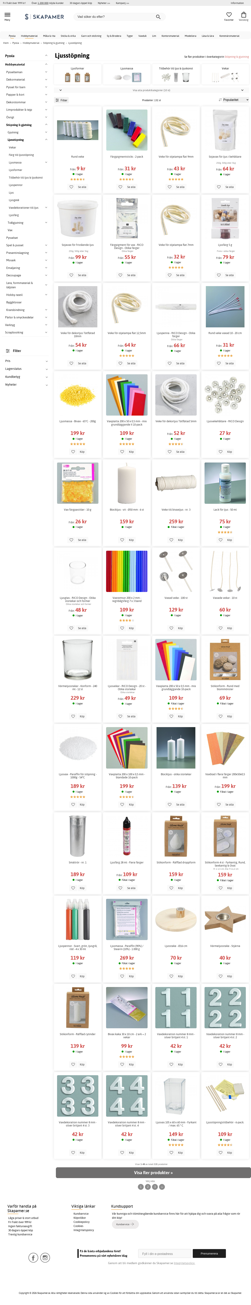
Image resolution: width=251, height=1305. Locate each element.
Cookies (78, 1226)
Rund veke (77, 156)
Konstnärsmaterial (229, 35)
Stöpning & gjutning (237, 56)
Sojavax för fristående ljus (78, 244)
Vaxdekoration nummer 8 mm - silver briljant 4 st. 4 (127, 1124)
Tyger (130, 35)
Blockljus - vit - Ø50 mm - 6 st (127, 509)
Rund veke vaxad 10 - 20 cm (225, 333)
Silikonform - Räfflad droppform (176, 862)
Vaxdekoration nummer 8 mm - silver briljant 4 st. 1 (176, 1036)
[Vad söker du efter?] (120, 17)
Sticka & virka (68, 35)
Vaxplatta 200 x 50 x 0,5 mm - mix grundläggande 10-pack (176, 687)
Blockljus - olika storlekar (176, 774)
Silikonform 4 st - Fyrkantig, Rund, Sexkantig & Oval (225, 864)
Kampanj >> (122, 2)
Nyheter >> (104, 2)
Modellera (190, 35)
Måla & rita (49, 35)
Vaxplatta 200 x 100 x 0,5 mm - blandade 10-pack (127, 776)
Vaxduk (142, 35)
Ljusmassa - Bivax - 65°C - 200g (77, 421)
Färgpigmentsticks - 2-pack (126, 156)
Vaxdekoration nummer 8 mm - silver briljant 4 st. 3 (78, 1124)
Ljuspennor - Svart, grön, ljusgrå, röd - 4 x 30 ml (77, 947)
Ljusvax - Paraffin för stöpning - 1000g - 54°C (78, 776)
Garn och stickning (91, 35)
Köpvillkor (80, 1218)
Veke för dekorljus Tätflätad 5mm (176, 421)
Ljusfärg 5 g (225, 244)
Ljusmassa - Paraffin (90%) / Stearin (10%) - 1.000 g (126, 947)
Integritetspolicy (84, 1230)
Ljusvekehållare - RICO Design (225, 421)
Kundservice (81, 1213)
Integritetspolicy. (184, 1263)
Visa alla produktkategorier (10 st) (151, 90)
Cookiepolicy (82, 1222)
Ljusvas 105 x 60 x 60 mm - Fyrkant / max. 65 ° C (176, 1124)
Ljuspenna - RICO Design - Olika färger (176, 334)
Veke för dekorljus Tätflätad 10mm (78, 334)
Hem (6, 42)
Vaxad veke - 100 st (176, 597)
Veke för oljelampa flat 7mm (176, 244)
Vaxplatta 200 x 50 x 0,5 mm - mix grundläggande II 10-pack (127, 423)
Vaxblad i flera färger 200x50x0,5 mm (225, 776)
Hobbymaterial (29, 35)
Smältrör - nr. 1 (77, 862)
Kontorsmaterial (170, 35)
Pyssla (12, 35)
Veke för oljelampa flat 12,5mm (127, 333)
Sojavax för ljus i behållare (225, 156)
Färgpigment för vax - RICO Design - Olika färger (126, 246)
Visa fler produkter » (153, 1172)
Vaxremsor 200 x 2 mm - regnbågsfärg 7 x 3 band (127, 599)
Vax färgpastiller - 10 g (77, 509)
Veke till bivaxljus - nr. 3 (176, 509)
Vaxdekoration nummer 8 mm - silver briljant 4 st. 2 (225, 1036)
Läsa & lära (208, 35)
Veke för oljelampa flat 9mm (176, 156)
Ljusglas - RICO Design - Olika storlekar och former (78, 599)
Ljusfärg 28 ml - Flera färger (127, 862)
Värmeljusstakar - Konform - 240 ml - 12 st (77, 687)
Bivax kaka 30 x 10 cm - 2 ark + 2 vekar (127, 1036)
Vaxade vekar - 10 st (225, 597)
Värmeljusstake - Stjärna (225, 946)
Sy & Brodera (114, 35)
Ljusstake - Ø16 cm (176, 946)
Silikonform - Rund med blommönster (225, 687)
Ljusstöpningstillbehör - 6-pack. (225, 1122)
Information (237, 2)
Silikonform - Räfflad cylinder (77, 1034)
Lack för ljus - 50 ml (225, 509)
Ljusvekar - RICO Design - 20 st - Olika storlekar (127, 687)
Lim (154, 35)
